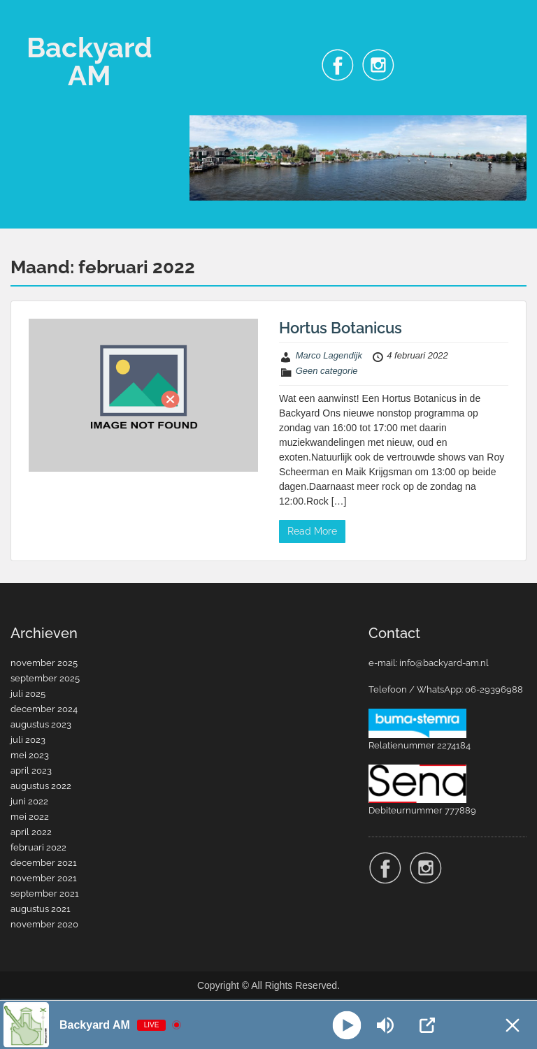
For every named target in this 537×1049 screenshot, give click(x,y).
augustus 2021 (40, 909)
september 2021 (44, 893)
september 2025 (45, 678)
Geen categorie (327, 371)
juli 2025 (27, 693)
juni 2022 (29, 801)
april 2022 (31, 832)
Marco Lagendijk (329, 355)
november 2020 (44, 924)
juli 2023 (27, 740)
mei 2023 (29, 755)
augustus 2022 (40, 786)
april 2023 (31, 770)
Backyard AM (89, 61)
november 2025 (44, 663)
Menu (25, 24)
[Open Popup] (427, 1025)
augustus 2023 (40, 724)
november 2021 (43, 878)
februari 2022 (38, 847)
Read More (312, 531)
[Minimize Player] (512, 1025)
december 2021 (43, 863)
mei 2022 (29, 816)
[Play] (346, 1025)
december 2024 (44, 709)
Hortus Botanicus (340, 328)
